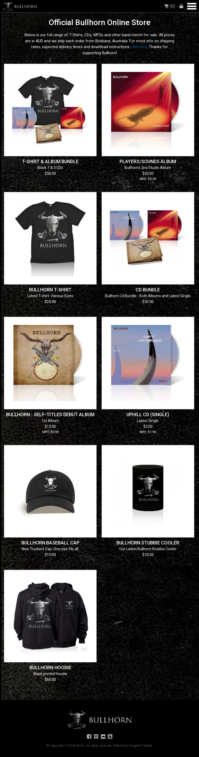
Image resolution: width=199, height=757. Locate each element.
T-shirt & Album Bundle (50, 161)
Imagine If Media (140, 745)
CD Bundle (148, 289)
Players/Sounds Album (148, 161)
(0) (170, 6)
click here (139, 46)
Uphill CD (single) (147, 414)
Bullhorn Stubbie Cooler (147, 542)
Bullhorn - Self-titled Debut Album (50, 414)
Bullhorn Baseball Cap (50, 542)
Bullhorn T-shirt (50, 289)
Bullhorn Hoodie (50, 667)
